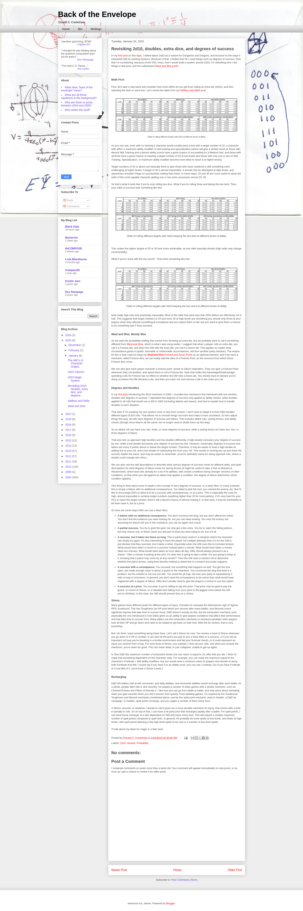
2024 (68, 335)
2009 (68, 471)
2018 (68, 424)
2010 (68, 466)
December (75, 345)
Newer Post (119, 870)
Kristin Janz (72, 281)
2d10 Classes (76, 371)
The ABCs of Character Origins (75, 363)
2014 (68, 445)
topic (139, 55)
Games (131, 743)
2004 (68, 477)
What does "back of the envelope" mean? (77, 89)
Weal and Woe (135, 344)
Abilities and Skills (190, 90)
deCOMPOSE (73, 248)
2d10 (123, 743)
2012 (68, 456)
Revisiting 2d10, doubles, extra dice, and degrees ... (78, 390)
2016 (68, 435)
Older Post (235, 870)
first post (123, 55)
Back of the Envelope (97, 14)
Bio (80, 29)
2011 (68, 461)
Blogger (170, 903)
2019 (68, 419)
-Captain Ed (83, 44)
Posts (68, 200)
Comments (71, 206)
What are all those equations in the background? (79, 96)
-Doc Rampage (85, 59)
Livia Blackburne (76, 259)
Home (66, 29)
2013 (68, 450)
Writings (96, 29)
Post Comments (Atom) (184, 879)
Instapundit (72, 270)
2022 (68, 414)
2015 (68, 440)
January (73, 355)
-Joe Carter (83, 68)
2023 (68, 340)
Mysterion (71, 237)
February (74, 350)
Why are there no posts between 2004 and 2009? (77, 104)
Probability (142, 743)
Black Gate (72, 226)
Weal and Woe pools (166, 66)
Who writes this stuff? (77, 109)
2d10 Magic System (75, 379)
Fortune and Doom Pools (169, 354)
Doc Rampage (74, 291)
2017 (68, 429)
